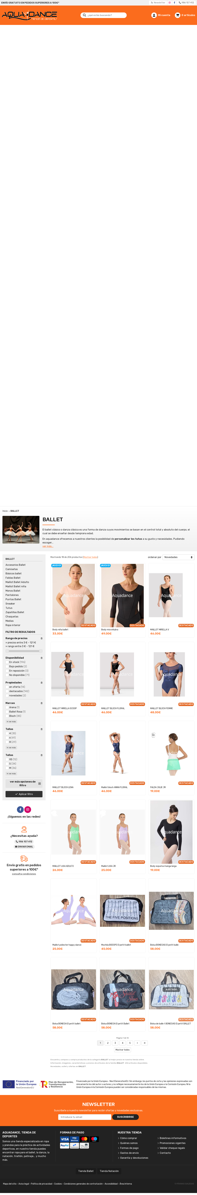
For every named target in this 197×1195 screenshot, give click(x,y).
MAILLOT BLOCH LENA (62, 787)
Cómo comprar (128, 1138)
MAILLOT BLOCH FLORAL (113, 708)
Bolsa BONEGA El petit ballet (66, 1023)
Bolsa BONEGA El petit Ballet (115, 1023)
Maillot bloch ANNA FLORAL (114, 787)
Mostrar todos (90, 557)
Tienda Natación (109, 1171)
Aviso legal (23, 1184)
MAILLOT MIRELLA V (159, 629)
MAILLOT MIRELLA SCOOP (64, 708)
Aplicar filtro (26, 794)
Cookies (58, 1184)
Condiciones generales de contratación (83, 1184)
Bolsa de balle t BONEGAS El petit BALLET (170, 1023)
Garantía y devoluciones (134, 1157)
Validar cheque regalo (172, 1148)
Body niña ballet (60, 629)
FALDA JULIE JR (158, 787)
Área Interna (126, 1184)
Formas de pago (129, 1148)
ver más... (47, 546)
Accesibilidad (111, 1184)
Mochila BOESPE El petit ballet (116, 945)
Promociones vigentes (172, 1143)
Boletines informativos (173, 1138)
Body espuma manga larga (163, 866)
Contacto (165, 1152)
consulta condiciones (24, 874)
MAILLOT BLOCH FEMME (161, 708)
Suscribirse (125, 1116)
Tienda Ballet (86, 1171)
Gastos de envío (129, 1152)
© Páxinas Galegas (184, 1184)
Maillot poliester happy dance (66, 945)
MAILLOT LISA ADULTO (63, 866)
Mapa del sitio (9, 1184)
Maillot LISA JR (108, 866)
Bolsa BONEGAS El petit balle (164, 945)
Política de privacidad (41, 1184)
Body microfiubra (109, 629)
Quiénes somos (129, 1143)
